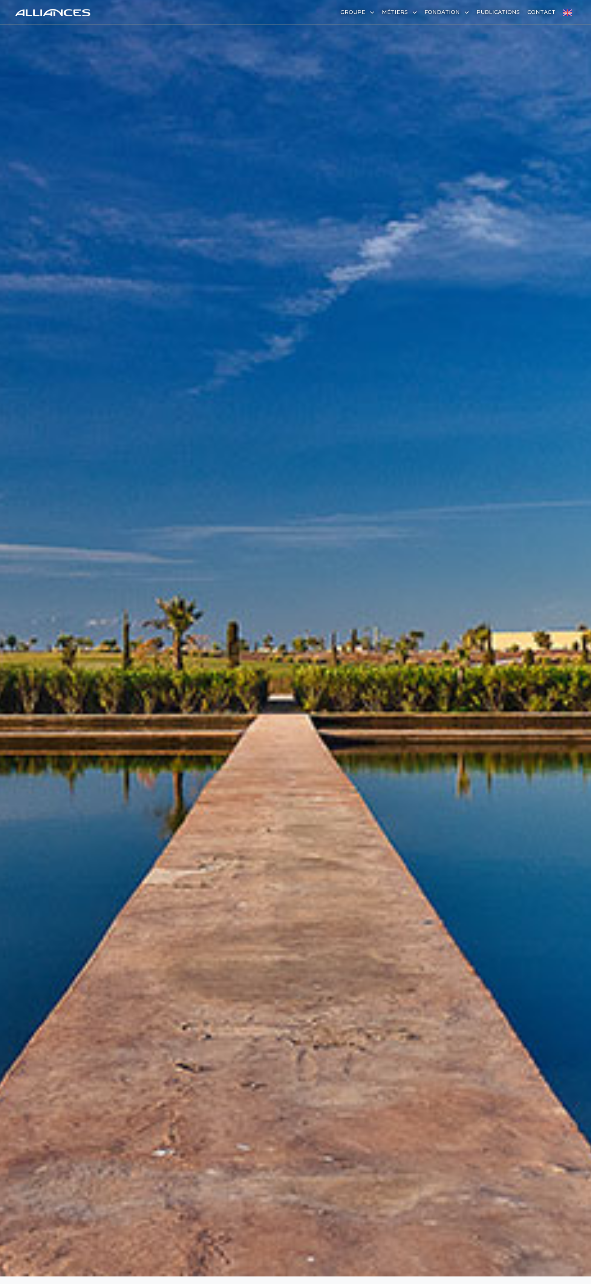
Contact (541, 12)
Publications (498, 12)
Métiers (399, 12)
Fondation (446, 12)
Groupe (357, 12)
